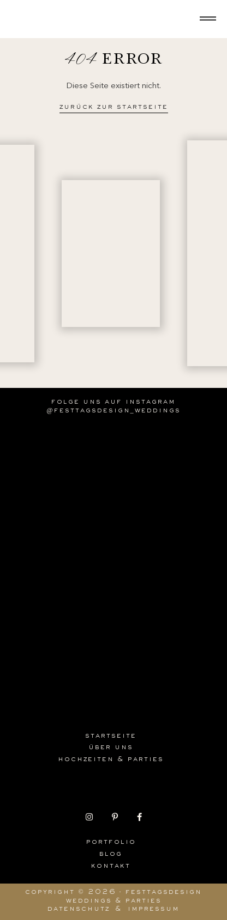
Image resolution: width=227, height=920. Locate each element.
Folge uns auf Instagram (113, 402)
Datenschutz (78, 909)
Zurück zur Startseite (113, 108)
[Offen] (208, 19)
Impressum (154, 909)
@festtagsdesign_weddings (113, 411)
